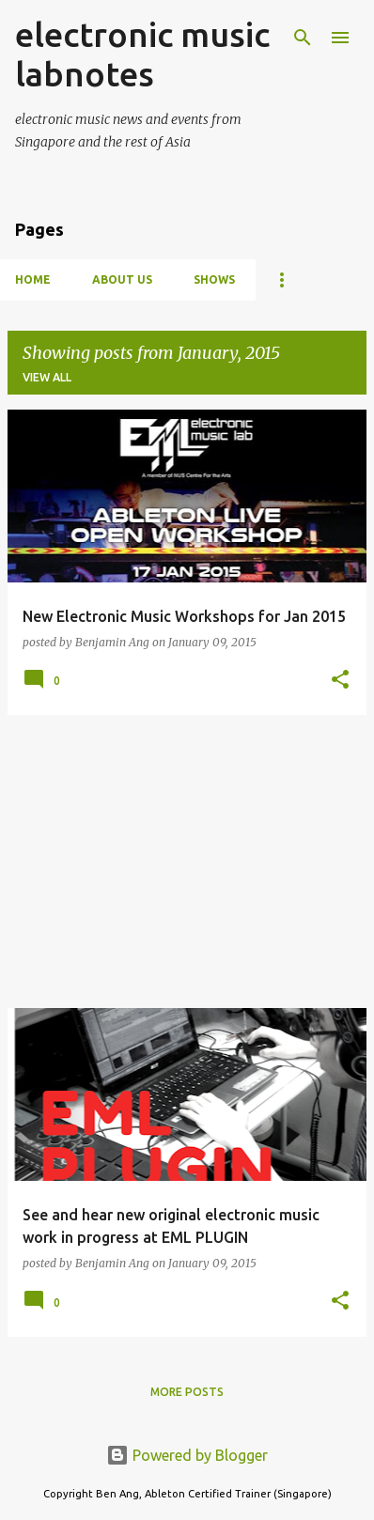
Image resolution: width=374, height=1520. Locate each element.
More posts (187, 1392)
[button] (340, 680)
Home (33, 279)
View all (47, 377)
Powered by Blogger (187, 1455)
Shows (214, 279)
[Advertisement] (187, 861)
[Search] (302, 37)
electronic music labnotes (142, 54)
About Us (122, 279)
